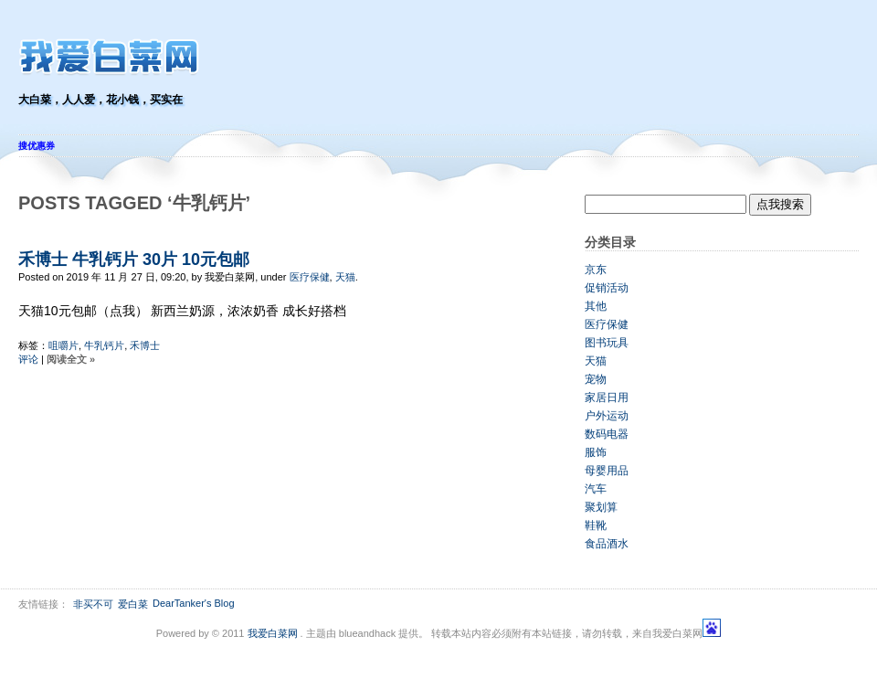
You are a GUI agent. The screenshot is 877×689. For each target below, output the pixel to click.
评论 (28, 359)
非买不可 (93, 604)
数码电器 (607, 434)
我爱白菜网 (273, 633)
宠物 (596, 379)
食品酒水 (607, 543)
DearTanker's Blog (194, 603)
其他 (596, 306)
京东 (596, 269)
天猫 (345, 276)
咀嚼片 (63, 345)
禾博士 (145, 345)
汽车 (596, 488)
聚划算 (601, 507)
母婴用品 (607, 470)
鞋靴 (596, 525)
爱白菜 (133, 604)
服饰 (596, 452)
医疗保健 (310, 276)
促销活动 (607, 287)
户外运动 (607, 415)
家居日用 (607, 397)
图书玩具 (607, 342)
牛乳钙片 (104, 345)
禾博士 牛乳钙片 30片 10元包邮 (133, 259)
